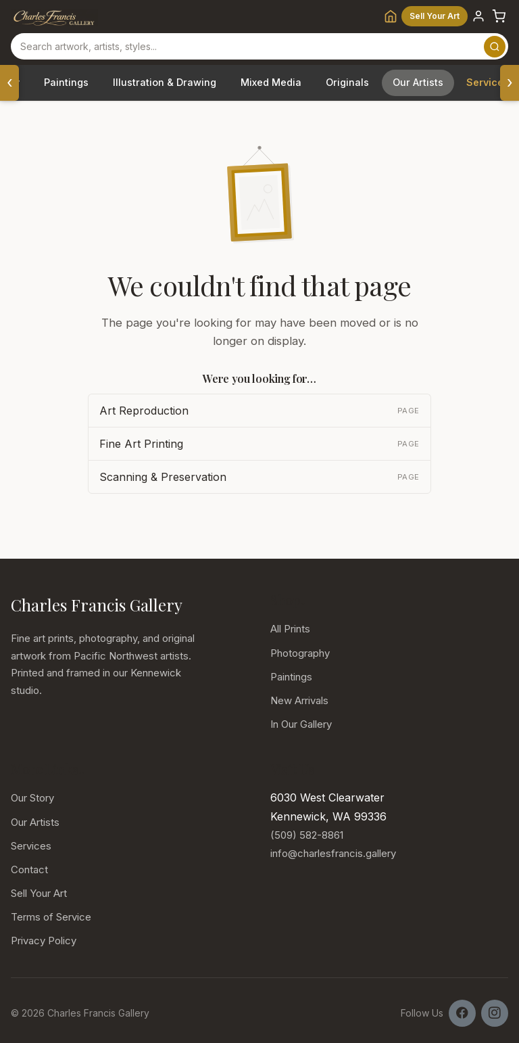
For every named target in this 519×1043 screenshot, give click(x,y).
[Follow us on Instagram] (494, 1013)
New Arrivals (299, 700)
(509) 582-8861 (306, 835)
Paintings (66, 82)
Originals (347, 82)
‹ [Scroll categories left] (10, 82)
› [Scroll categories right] (510, 82)
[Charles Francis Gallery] (54, 16)
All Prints (290, 628)
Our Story (32, 797)
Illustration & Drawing (164, 82)
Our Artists (418, 82)
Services (31, 845)
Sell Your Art (435, 16)
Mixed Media (271, 82)
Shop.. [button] (287, 600)
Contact (29, 869)
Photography (300, 653)
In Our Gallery (301, 724)
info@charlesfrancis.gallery (333, 853)
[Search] (494, 46)
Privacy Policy (43, 940)
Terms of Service (51, 916)
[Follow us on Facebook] (462, 1013)
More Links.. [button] (47, 769)
